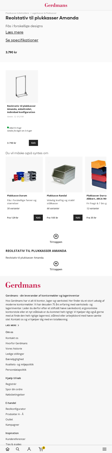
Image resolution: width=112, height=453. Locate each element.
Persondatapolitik (16, 369)
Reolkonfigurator (16, 409)
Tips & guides (13, 444)
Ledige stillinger (15, 354)
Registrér (11, 384)
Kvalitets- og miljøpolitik (20, 364)
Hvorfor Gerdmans (16, 343)
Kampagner (12, 424)
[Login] (29, 449)
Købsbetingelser (15, 394)
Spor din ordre (14, 389)
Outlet (9, 419)
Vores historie (14, 348)
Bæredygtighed (15, 359)
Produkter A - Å (14, 414)
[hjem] (11, 449)
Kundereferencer (15, 439)
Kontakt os (12, 338)
